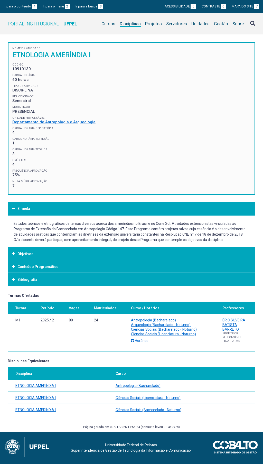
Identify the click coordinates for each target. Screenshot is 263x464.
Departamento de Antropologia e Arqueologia (54, 122)
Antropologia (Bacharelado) (153, 320)
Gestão (221, 23)
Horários (139, 341)
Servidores (176, 23)
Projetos (153, 23)
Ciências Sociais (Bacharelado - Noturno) (164, 329)
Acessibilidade (180, 6)
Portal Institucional (42, 23)
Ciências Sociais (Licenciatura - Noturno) (163, 334)
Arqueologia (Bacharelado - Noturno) (161, 325)
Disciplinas (130, 23)
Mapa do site (245, 6)
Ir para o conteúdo (20, 6)
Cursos (108, 23)
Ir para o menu (56, 6)
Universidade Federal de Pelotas (131, 445)
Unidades (200, 23)
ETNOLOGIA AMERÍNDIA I (35, 386)
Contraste (214, 6)
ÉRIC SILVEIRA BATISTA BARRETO (233, 324)
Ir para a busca (89, 6)
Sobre (238, 23)
